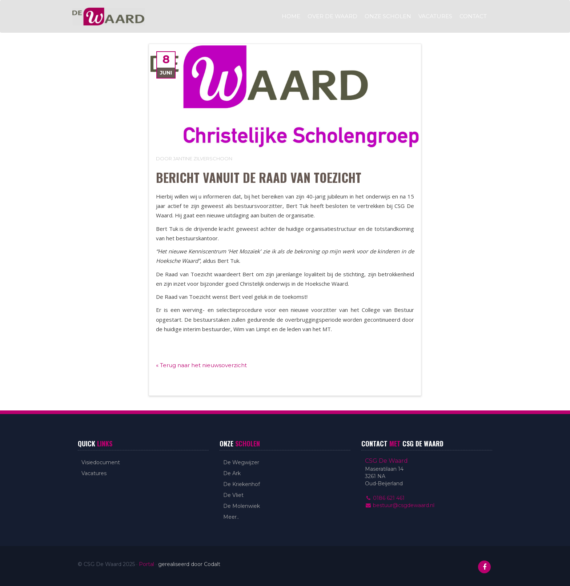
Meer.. (231, 517)
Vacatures (435, 16)
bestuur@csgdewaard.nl (399, 505)
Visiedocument (100, 462)
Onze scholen (388, 16)
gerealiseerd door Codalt (189, 564)
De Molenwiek (241, 506)
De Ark (232, 473)
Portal (146, 564)
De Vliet (233, 495)
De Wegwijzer (241, 462)
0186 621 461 (385, 498)
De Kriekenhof (241, 484)
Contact (473, 16)
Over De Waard (332, 16)
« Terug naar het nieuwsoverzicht (201, 365)
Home (291, 16)
